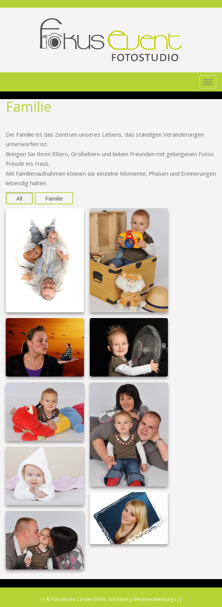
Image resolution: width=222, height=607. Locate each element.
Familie (53, 199)
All (19, 199)
